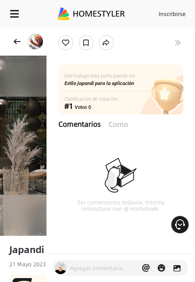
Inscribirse (172, 13)
